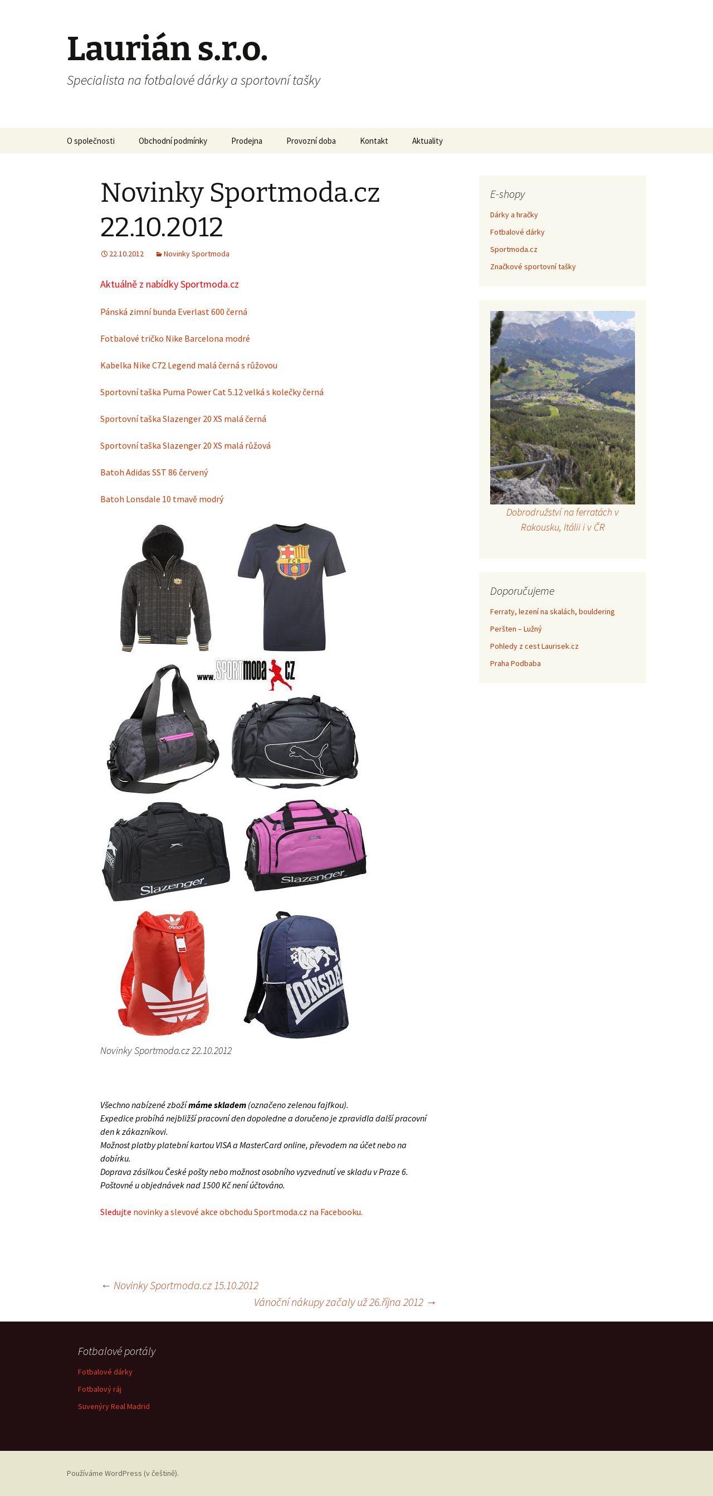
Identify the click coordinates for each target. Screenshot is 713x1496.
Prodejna (246, 140)
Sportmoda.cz (514, 249)
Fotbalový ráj (99, 1389)
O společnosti (91, 140)
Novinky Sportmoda (196, 254)
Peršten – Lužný (516, 629)
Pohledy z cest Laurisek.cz (534, 646)
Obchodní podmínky (173, 140)
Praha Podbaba (515, 663)
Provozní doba (311, 140)
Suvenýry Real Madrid (114, 1406)
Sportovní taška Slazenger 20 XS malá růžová (185, 445)
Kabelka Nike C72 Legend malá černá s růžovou (188, 365)
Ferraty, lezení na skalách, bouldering (552, 611)
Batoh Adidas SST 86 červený (154, 472)
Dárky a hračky (514, 215)
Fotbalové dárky (517, 232)
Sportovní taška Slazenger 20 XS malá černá (183, 418)
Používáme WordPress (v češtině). (123, 1473)
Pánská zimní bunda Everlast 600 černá (173, 311)
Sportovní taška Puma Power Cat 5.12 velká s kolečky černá (212, 391)
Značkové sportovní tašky (533, 266)
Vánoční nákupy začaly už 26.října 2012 (345, 1302)
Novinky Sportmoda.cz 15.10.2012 (179, 1285)
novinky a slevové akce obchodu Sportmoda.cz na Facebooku (247, 1211)
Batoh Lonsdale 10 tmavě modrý (161, 498)
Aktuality (427, 140)
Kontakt (374, 140)
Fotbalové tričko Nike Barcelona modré (175, 338)
